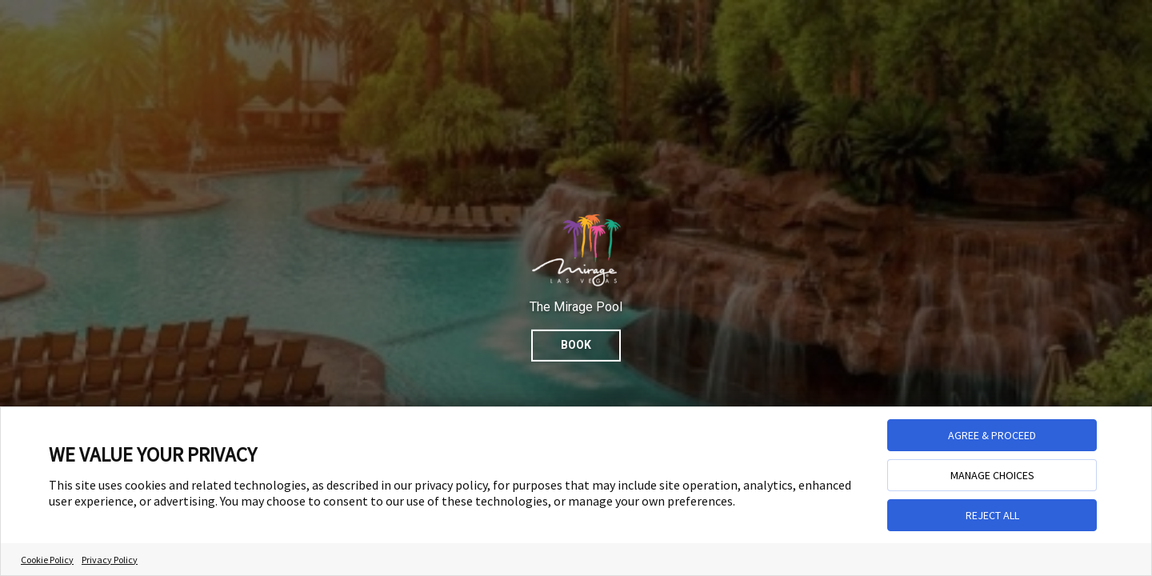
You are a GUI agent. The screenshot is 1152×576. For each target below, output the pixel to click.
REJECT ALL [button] (992, 515)
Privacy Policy (110, 560)
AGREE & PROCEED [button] (992, 435)
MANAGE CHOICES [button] (992, 475)
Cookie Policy (47, 560)
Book (576, 344)
